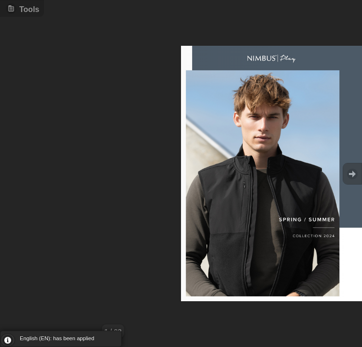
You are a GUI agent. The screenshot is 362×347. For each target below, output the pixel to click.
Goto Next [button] (352, 174)
